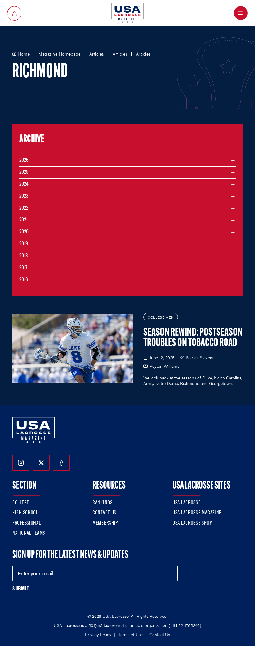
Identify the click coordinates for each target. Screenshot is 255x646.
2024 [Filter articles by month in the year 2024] (24, 184)
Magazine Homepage (59, 54)
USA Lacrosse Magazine (197, 513)
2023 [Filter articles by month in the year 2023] (23, 196)
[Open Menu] (241, 13)
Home (24, 54)
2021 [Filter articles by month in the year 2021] (23, 220)
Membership (105, 523)
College (20, 503)
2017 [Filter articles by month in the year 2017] (23, 268)
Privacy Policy (98, 634)
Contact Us (104, 513)
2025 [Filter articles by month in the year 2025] (23, 172)
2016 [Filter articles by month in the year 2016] (23, 280)
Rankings (102, 503)
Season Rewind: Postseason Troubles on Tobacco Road (192, 338)
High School (25, 513)
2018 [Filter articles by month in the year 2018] (23, 256)
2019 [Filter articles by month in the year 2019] (23, 244)
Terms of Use (130, 634)
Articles (96, 54)
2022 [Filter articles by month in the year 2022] (23, 208)
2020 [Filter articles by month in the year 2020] (24, 232)
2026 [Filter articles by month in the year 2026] (24, 160)
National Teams (28, 533)
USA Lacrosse (186, 503)
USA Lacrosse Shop (192, 523)
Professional (26, 523)
